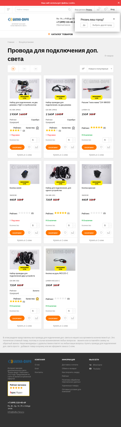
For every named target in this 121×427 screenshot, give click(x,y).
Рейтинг (65, 376)
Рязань (89, 9)
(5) (24, 301)
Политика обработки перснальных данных (71, 381)
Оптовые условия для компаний (71, 390)
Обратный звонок (63, 25)
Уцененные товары (70, 385)
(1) (60, 130)
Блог (37, 368)
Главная (11, 42)
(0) (32, 213)
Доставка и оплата (70, 364)
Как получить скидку (71, 372)
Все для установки (26, 42)
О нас (37, 364)
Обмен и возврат (69, 368)
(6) (104, 127)
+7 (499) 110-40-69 (66, 22)
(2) (24, 130)
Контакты (39, 372)
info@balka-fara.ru (16, 412)
